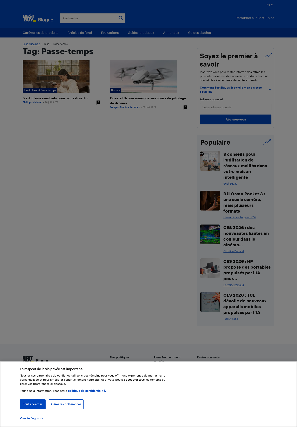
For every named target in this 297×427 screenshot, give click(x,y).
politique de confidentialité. (87, 390)
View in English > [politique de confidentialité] (31, 418)
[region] (148, 394)
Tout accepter (32, 404)
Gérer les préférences (66, 404)
